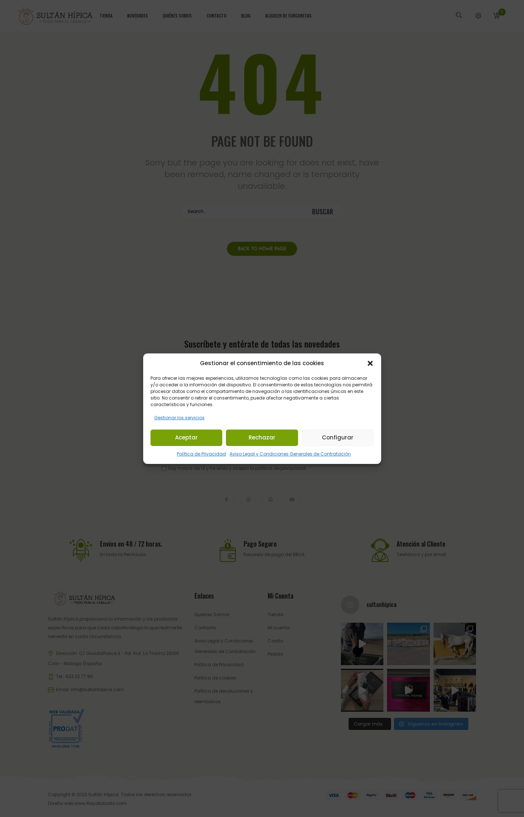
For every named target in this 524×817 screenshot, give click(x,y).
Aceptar (186, 437)
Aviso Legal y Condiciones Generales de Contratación (290, 454)
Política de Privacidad (201, 454)
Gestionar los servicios (179, 418)
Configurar (337, 437)
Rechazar (262, 437)
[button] (370, 363)
